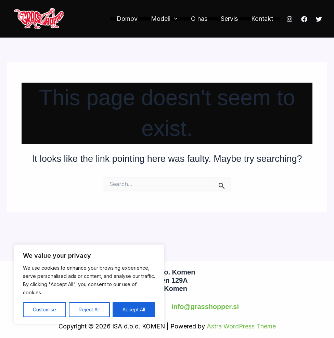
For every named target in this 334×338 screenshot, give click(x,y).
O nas (201, 18)
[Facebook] (304, 19)
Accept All (134, 309)
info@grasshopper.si (205, 307)
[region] (89, 284)
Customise (44, 309)
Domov (131, 18)
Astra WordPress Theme (241, 325)
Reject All (89, 309)
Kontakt (262, 18)
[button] (177, 18)
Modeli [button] (167, 18)
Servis (230, 18)
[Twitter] (319, 19)
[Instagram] (289, 19)
